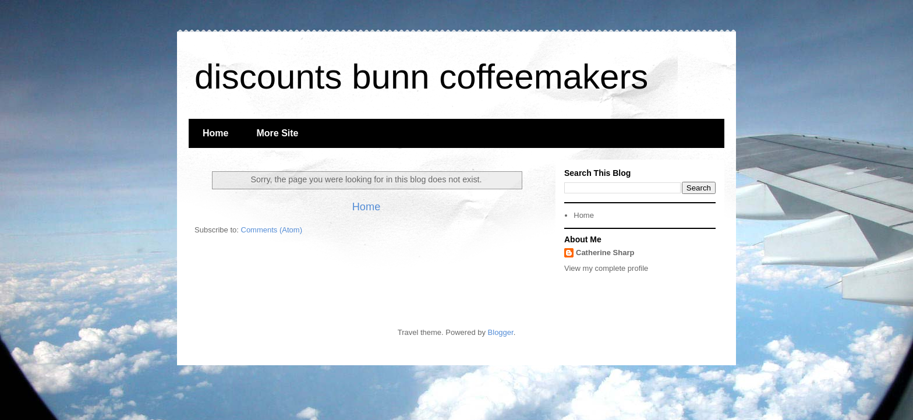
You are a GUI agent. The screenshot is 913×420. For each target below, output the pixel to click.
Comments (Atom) (271, 229)
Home (215, 133)
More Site (277, 133)
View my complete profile (606, 268)
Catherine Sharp (605, 252)
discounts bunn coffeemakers (421, 76)
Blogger (501, 332)
